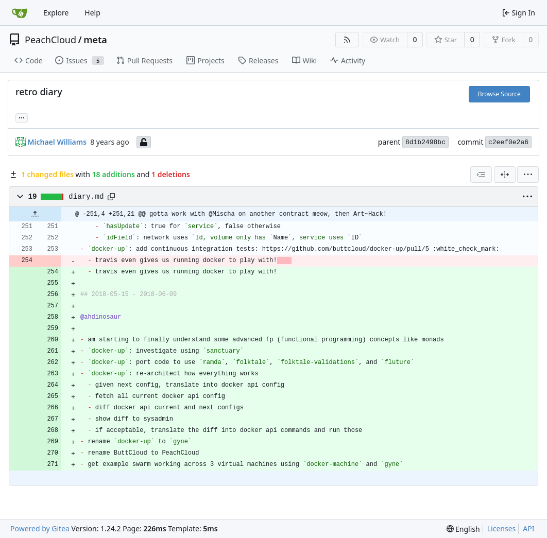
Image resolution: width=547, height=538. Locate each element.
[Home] (19, 13)
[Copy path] (111, 196)
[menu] (528, 174)
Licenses (501, 528)
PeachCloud (50, 39)
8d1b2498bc (425, 142)
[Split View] (505, 174)
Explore (56, 13)
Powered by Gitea (40, 528)
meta (95, 39)
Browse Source (499, 94)
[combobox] (481, 174)
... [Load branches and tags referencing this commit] (22, 116)
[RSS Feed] (347, 39)
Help (92, 13)
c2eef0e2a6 (508, 142)
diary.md (86, 197)
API (528, 528)
